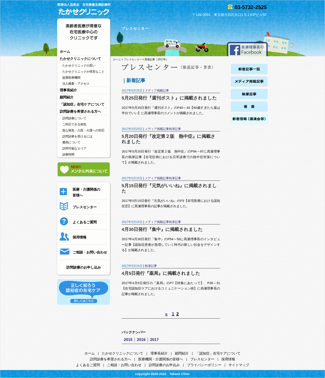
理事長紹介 (68, 90)
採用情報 (228, 359)
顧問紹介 (67, 97)
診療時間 (68, 154)
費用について (71, 142)
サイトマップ (238, 365)
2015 (128, 340)
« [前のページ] (166, 313)
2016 (141, 340)
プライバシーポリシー (204, 365)
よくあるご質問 (88, 365)
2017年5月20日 (132, 129)
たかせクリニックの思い (78, 65)
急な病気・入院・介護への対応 (83, 130)
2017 (154, 340)
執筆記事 (175, 129)
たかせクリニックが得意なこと (83, 71)
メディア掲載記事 (157, 90)
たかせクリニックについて (80, 59)
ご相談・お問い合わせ (124, 365)
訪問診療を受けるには (77, 136)
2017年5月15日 (132, 178)
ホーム (65, 51)
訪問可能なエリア (74, 148)
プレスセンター (133, 59)
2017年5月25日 (132, 90)
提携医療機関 (71, 77)
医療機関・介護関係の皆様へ (160, 359)
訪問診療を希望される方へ (80, 111)
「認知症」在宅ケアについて (82, 104)
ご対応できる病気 (74, 124)
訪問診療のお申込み (164, 365)
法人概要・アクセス (75, 83)
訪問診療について (74, 118)
